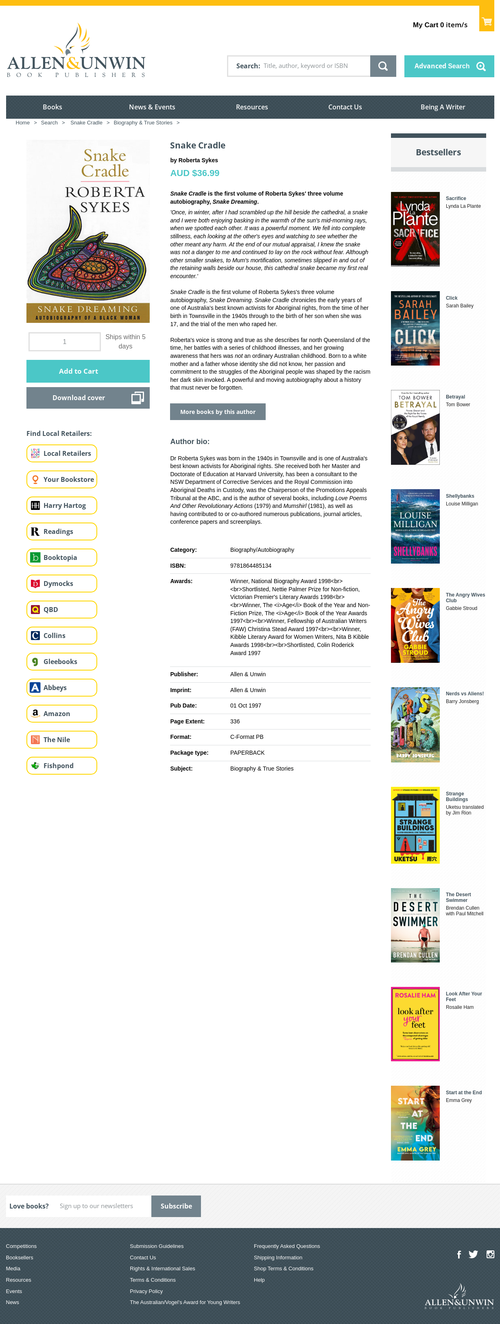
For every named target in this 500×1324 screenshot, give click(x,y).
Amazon (57, 713)
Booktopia (60, 557)
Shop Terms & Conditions (283, 1268)
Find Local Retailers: (59, 433)
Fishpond (59, 765)
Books (52, 106)
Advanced (442, 65)
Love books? (29, 1206)
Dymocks (58, 583)
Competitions (21, 1246)
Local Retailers (67, 453)
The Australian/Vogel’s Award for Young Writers (185, 1302)
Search (247, 65)
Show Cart (486, 18)
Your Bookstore (69, 479)
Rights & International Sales (162, 1268)
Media (13, 1268)
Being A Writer (443, 106)
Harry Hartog (65, 505)
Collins (55, 635)
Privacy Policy (146, 1291)
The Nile (57, 739)
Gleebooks (60, 661)
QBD (51, 609)
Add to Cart (78, 371)
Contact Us (345, 106)
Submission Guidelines (156, 1246)
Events (14, 1291)
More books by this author (217, 412)
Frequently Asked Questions (287, 1246)
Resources (252, 106)
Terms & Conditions (153, 1280)
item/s (440, 24)
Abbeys (55, 687)
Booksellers (19, 1257)
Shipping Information (278, 1257)
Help (259, 1280)
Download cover (78, 397)
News (13, 1302)
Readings (58, 531)
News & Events (152, 106)
